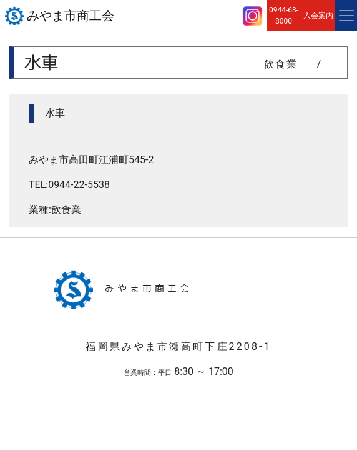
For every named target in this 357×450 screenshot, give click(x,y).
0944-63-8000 (283, 16)
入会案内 (318, 15)
